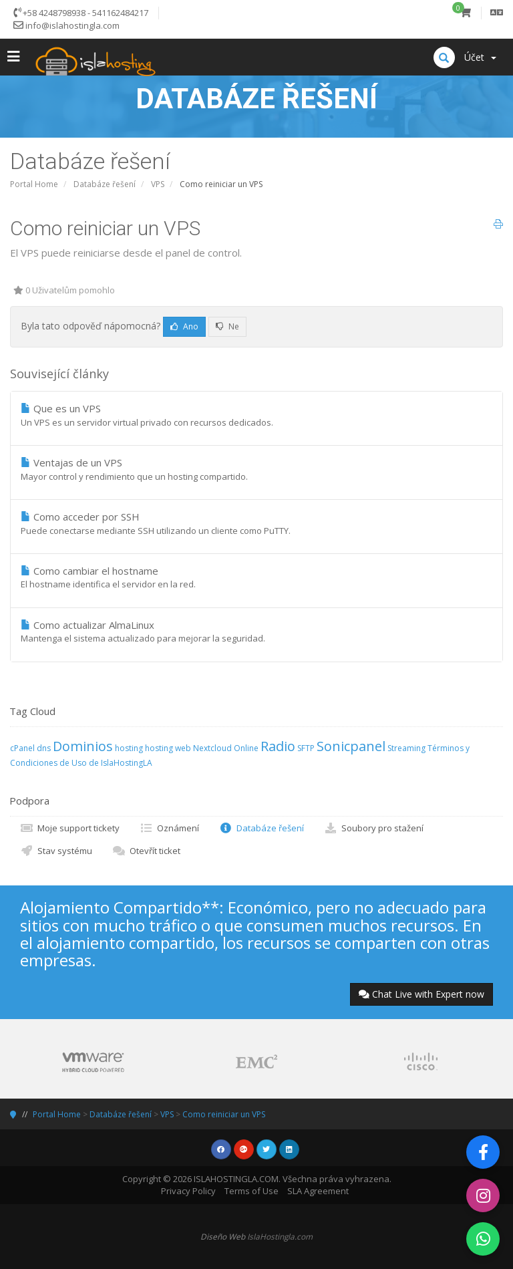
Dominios (83, 746)
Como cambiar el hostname (256, 577)
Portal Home (34, 184)
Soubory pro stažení (373, 828)
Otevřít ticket (146, 851)
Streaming (406, 748)
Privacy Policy (188, 1191)
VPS (157, 184)
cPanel (22, 748)
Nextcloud (212, 748)
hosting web (168, 748)
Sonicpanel (351, 746)
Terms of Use (251, 1191)
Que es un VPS (256, 415)
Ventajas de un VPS (256, 469)
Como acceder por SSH (256, 523)
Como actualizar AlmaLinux (256, 631)
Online (246, 748)
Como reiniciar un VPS (223, 1114)
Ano (184, 326)
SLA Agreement (318, 1191)
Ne (227, 326)
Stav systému (56, 851)
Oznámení (169, 828)
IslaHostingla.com (280, 1236)
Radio (278, 746)
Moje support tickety (70, 828)
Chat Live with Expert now (421, 994)
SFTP (306, 748)
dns (44, 748)
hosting (129, 748)
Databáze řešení (104, 184)
